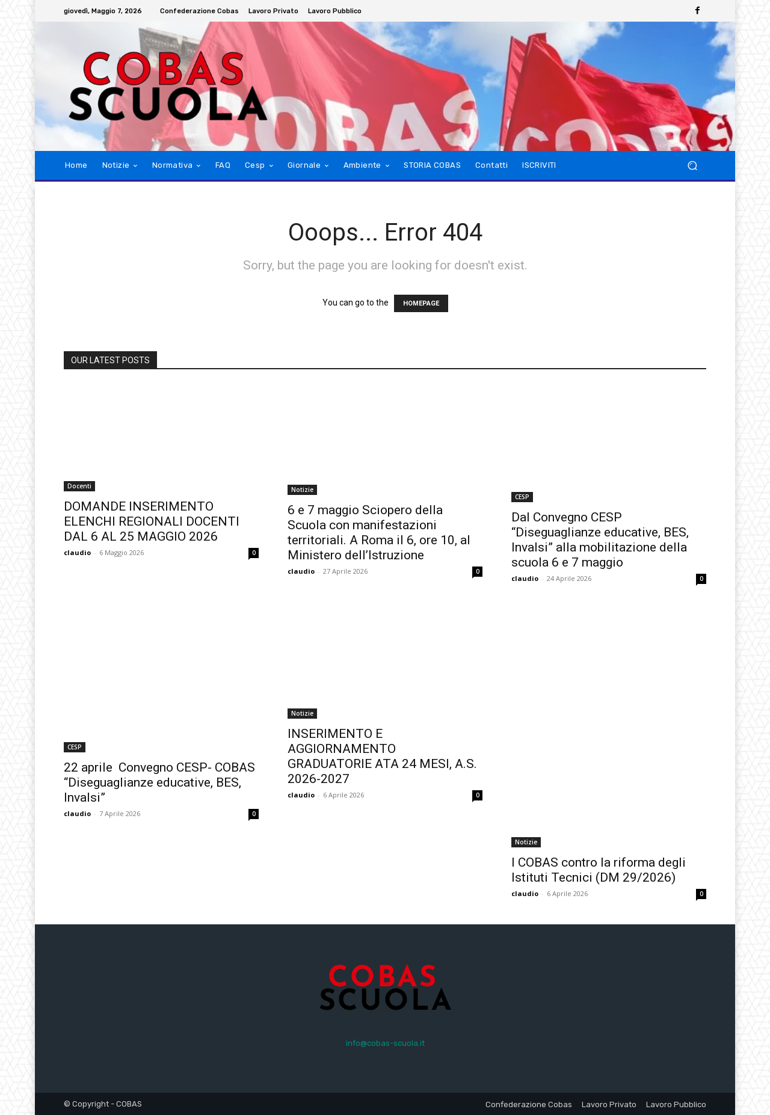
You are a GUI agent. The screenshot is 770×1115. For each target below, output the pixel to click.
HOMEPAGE (421, 303)
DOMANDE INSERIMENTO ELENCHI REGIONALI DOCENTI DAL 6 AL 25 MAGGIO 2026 (151, 521)
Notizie (302, 489)
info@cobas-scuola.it (385, 1043)
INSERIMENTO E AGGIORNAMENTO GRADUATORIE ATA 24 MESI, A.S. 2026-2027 (382, 756)
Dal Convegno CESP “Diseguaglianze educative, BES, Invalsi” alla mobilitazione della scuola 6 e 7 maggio (600, 540)
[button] (692, 166)
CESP (522, 497)
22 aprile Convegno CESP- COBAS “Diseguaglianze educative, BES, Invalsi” (159, 782)
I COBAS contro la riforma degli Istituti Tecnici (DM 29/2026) (598, 870)
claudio (77, 552)
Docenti (79, 486)
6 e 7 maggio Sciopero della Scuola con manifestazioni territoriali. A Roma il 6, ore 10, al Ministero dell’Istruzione (379, 532)
